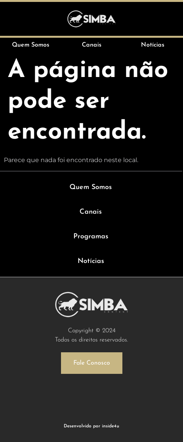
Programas (90, 236)
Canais (91, 212)
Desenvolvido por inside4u (91, 426)
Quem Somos (90, 187)
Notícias (91, 261)
